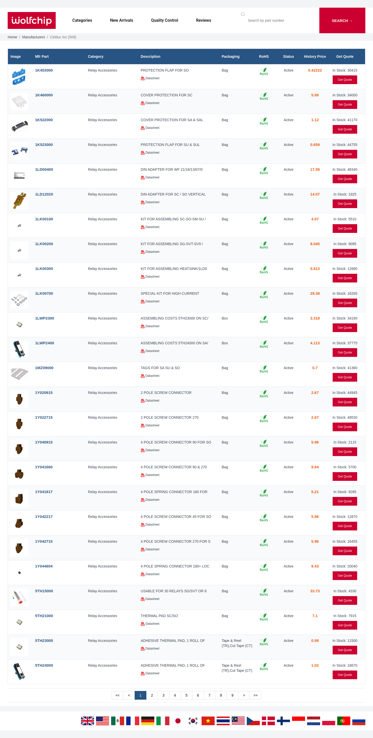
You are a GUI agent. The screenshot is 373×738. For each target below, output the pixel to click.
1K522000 (44, 120)
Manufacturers (33, 37)
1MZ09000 (44, 368)
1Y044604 (43, 566)
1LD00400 (44, 169)
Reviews (203, 20)
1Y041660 (43, 467)
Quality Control (164, 20)
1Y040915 (43, 442)
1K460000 (44, 95)
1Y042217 (43, 516)
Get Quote (345, 80)
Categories (82, 20)
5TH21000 (44, 616)
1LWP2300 (44, 318)
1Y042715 (43, 541)
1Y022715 (43, 417)
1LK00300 (44, 268)
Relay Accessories (102, 70)
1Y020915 (43, 392)
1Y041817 (43, 492)
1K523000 (44, 144)
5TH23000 (44, 640)
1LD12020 (44, 194)
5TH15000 (44, 591)
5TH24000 (44, 665)
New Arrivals (121, 20)
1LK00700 (44, 293)
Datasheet (150, 78)
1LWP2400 (44, 343)
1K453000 (44, 70)
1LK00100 (44, 219)
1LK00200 (44, 244)
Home (12, 37)
